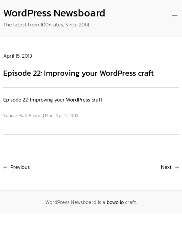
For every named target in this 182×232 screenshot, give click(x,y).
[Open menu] (175, 17)
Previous (20, 167)
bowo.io (115, 202)
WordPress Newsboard (54, 13)
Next (166, 167)
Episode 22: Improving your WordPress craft (52, 99)
